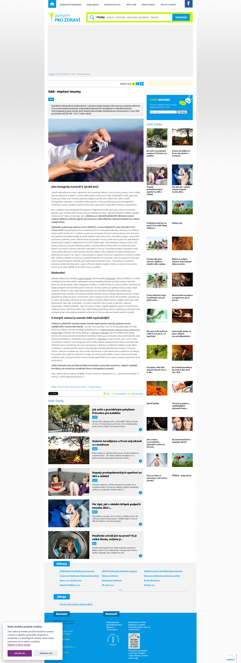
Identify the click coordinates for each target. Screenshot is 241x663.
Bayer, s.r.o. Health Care (70, 580)
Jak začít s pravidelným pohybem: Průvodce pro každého (113, 411)
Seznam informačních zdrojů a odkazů (76, 604)
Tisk (108, 393)
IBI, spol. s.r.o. (108, 585)
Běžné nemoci (63, 17)
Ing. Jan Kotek (64, 639)
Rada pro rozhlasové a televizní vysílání (162, 575)
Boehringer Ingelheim (112, 580)
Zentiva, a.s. (149, 585)
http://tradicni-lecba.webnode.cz (72, 386)
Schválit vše (19, 653)
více (140, 430)
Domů (51, 74)
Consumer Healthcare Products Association (79, 575)
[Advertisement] (120, 48)
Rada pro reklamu (110, 575)
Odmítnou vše (46, 653)
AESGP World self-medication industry (119, 571)
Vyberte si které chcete (19, 645)
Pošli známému (137, 393)
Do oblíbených (120, 393)
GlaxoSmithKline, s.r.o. (70, 585)
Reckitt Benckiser (152, 580)
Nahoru (231, 657)
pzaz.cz (72, 646)
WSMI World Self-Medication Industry (77, 571)
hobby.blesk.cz (95, 386)
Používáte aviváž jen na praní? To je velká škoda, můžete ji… (114, 537)
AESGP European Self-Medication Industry (163, 571)
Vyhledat (181, 17)
